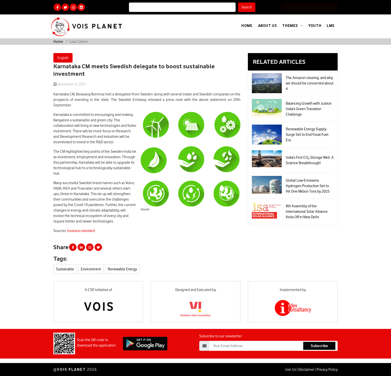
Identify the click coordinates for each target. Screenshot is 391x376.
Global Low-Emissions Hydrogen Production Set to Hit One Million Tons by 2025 (308, 186)
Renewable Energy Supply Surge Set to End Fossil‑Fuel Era (307, 134)
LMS (331, 25)
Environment (91, 269)
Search (246, 7)
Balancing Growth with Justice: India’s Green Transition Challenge (309, 109)
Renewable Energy (122, 269)
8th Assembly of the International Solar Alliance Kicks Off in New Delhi (307, 211)
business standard (81, 230)
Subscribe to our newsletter (220, 354)
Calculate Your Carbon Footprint (309, 7)
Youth (314, 25)
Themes (292, 25)
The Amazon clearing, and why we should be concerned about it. (309, 83)
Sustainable (65, 269)
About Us (267, 25)
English (63, 58)
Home (246, 25)
